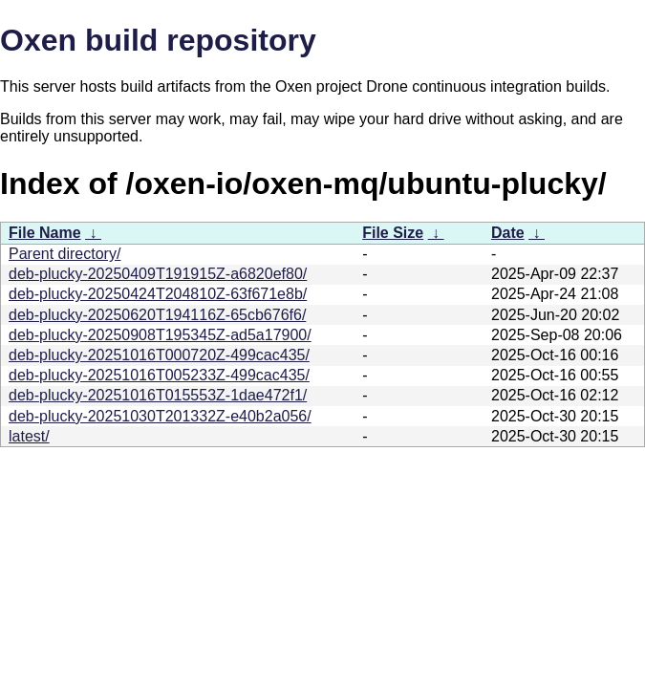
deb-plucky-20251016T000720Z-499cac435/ (159, 355)
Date (508, 233)
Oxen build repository (158, 40)
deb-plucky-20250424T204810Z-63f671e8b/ (158, 294)
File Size (392, 233)
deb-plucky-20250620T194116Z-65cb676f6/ (157, 315)
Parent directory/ (64, 254)
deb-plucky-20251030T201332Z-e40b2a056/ (160, 416)
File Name (45, 233)
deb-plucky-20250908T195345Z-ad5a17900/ (160, 335)
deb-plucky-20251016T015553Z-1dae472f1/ (158, 395)
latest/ (29, 436)
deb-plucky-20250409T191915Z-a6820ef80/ (158, 274)
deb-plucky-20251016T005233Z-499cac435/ (159, 375)
